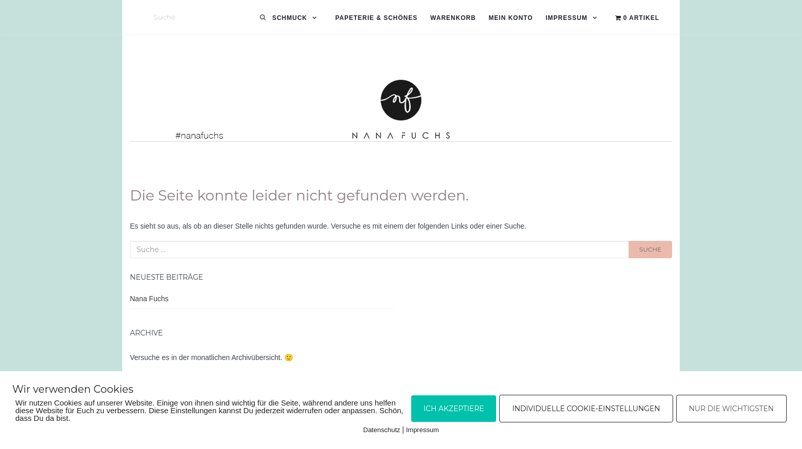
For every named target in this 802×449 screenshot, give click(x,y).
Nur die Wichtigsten (731, 408)
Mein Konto (510, 17)
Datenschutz (381, 430)
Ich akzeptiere (454, 408)
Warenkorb (453, 17)
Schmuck (289, 17)
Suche (650, 249)
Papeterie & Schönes (376, 17)
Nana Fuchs (149, 299)
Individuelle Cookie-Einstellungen (586, 408)
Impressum (567, 17)
